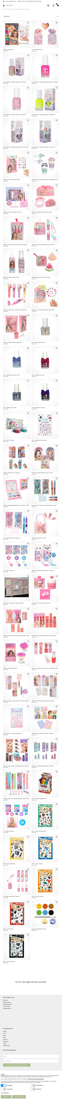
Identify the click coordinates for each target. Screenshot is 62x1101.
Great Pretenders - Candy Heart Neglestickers (12, 733)
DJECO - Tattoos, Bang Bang (9, 863)
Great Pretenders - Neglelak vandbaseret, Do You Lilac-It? (43, 147)
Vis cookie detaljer (5, 1092)
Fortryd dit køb (6, 1045)
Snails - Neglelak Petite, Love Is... (38, 374)
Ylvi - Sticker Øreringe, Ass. (37, 49)
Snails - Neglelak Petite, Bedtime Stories (11, 374)
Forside (8, 9)
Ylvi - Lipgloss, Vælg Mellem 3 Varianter (11, 896)
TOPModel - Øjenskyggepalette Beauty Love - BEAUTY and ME (16, 505)
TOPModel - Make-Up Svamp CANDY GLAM (41, 277)
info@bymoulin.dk (7, 1008)
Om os (4, 1033)
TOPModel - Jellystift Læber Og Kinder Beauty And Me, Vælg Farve (16, 635)
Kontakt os (5, 1041)
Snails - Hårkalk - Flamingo (8, 440)
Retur (4, 1037)
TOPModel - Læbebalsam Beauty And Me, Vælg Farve (43, 765)
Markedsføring (32, 1085)
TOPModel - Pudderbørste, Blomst (10, 668)
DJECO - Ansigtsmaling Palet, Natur (39, 928)
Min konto (5, 1039)
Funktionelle (3, 1089)
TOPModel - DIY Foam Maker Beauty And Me (41, 603)
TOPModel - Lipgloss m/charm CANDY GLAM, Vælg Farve (15, 309)
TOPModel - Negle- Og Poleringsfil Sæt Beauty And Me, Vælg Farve (16, 798)
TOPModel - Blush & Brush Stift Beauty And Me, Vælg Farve (15, 244)
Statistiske (32, 1089)
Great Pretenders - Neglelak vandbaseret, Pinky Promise (14, 82)
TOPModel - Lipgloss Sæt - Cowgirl (39, 537)
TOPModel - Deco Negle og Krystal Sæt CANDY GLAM (43, 309)
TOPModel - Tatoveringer (8, 49)
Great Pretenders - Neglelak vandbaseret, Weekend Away (43, 114)
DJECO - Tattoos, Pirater (8, 928)
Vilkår (4, 1035)
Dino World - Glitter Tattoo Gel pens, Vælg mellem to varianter (44, 505)
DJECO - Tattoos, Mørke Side (9, 961)
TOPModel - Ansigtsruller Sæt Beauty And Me (12, 342)
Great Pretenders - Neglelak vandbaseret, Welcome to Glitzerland (45, 82)
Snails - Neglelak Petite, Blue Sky (38, 407)
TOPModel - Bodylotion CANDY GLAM (11, 277)
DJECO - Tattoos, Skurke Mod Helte (39, 831)
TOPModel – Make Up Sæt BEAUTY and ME (12, 212)
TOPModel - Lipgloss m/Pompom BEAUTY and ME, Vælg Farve (16, 700)
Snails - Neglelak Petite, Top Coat (38, 342)
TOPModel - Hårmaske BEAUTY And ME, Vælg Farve (43, 733)
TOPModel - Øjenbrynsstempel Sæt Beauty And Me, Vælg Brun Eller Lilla (16, 765)
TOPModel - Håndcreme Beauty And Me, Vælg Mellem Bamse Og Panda (45, 179)
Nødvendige (3, 1085)
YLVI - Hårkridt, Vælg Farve (8, 570)
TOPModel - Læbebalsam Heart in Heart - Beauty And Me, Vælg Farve (45, 668)
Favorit (4, 1043)
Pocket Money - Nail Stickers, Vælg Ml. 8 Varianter (13, 603)
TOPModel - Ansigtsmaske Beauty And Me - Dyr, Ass (42, 472)
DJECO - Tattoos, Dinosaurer (37, 896)
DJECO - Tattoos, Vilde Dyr (37, 863)
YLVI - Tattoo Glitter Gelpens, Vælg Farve (11, 537)
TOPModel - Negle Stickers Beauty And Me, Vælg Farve (43, 700)
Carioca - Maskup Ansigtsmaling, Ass (39, 798)
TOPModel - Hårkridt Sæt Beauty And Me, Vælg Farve (43, 570)
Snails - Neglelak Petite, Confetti (9, 407)
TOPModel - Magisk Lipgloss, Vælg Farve (11, 472)
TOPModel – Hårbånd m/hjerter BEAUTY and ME (42, 212)
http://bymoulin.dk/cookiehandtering (36, 1079)
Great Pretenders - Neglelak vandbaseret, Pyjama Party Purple (16, 147)
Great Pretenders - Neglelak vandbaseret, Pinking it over (14, 114)
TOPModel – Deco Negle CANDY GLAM (11, 179)
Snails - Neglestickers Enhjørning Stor (39, 440)
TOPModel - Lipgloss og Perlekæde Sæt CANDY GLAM (43, 244)
